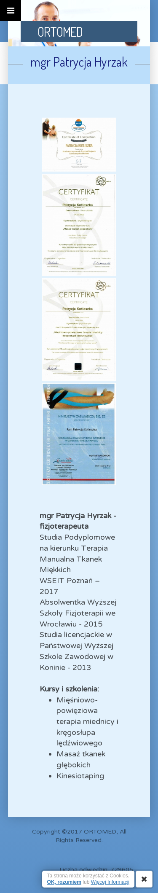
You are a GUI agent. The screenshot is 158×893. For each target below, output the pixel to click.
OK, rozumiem (64, 882)
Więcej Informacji (110, 882)
